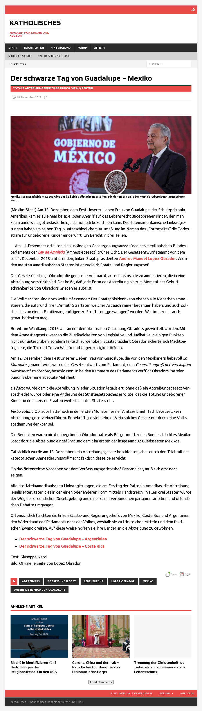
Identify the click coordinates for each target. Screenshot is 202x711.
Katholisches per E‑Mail (53, 55)
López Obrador (123, 580)
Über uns (164, 692)
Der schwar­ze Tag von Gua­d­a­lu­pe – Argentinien (63, 538)
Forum (82, 47)
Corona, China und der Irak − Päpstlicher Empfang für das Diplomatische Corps (96, 666)
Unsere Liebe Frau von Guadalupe (39, 589)
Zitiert (99, 47)
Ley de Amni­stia (51, 251)
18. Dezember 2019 (29, 96)
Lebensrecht (93, 580)
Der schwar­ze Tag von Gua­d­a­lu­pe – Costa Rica (62, 545)
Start (12, 47)
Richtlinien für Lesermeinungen (131, 692)
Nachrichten (34, 47)
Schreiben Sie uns (19, 55)
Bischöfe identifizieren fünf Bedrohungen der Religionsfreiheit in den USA (34, 666)
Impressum (187, 692)
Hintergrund (61, 47)
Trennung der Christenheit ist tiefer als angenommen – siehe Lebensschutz (159, 666)
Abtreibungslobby (62, 580)
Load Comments (101, 681)
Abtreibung (31, 580)
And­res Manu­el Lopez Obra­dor (147, 258)
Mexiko (148, 580)
